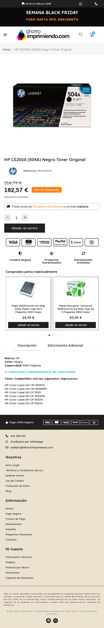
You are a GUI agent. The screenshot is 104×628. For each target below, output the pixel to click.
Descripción (27, 345)
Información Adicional (65, 345)
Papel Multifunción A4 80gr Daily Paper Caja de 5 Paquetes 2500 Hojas (28, 308)
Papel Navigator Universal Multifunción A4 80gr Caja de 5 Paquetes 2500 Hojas (76, 308)
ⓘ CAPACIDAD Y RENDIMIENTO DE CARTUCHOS (40, 372)
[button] (81, 35)
